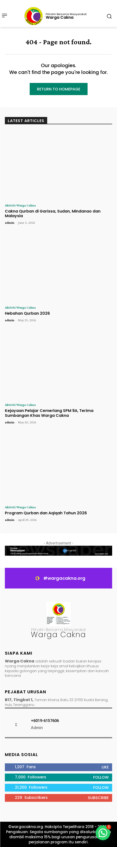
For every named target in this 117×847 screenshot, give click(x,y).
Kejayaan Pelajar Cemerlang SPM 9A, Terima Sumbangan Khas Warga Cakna (49, 413)
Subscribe (98, 798)
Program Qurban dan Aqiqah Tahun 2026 (46, 513)
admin (9, 222)
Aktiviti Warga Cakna (20, 205)
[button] (103, 833)
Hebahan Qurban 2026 (27, 313)
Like (105, 767)
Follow (101, 777)
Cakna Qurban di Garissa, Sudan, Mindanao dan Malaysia (52, 213)
